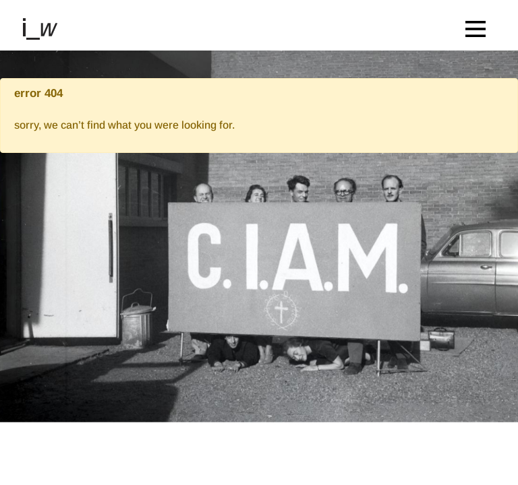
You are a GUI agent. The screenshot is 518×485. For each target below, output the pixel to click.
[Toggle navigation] (479, 25)
